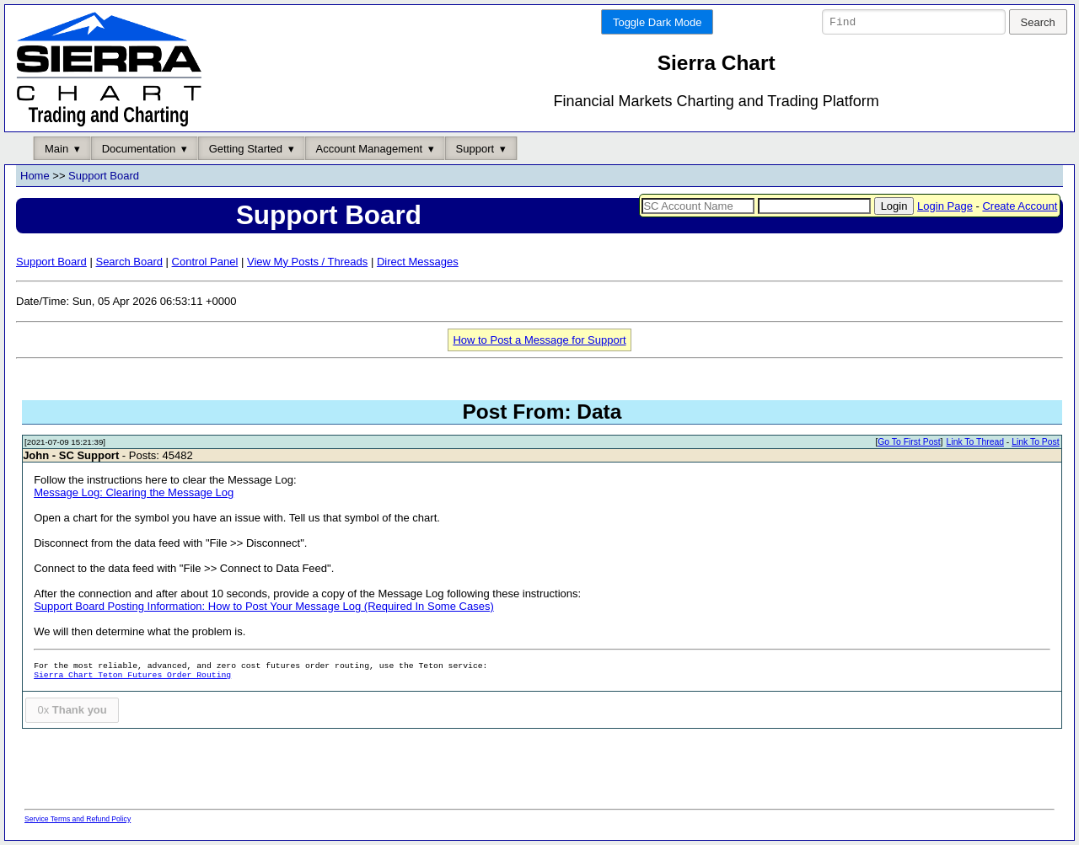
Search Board (129, 261)
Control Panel (205, 261)
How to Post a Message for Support (539, 340)
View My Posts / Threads (307, 261)
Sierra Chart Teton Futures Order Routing (132, 676)
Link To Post (1035, 442)
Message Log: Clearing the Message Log (134, 493)
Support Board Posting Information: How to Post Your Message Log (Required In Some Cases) (264, 607)
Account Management (369, 148)
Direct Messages (418, 261)
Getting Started (245, 148)
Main (56, 148)
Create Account (1019, 206)
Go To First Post (909, 442)
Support (475, 148)
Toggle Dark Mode (657, 22)
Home (35, 176)
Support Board (103, 176)
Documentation (138, 148)
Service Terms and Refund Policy (77, 819)
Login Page (945, 206)
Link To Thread (975, 442)
